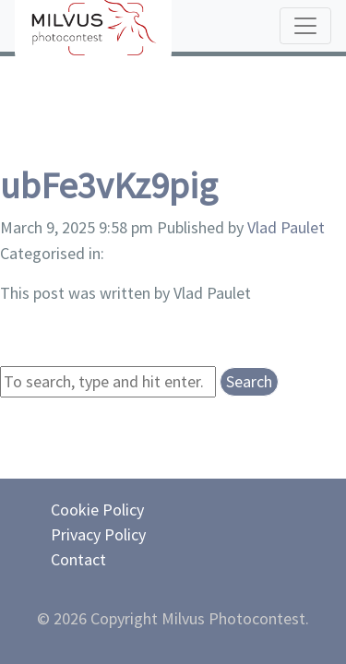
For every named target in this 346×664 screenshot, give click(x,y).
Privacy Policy (98, 534)
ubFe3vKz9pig (109, 185)
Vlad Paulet (286, 227)
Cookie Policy (97, 509)
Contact (78, 559)
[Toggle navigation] (305, 25)
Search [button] (249, 381)
